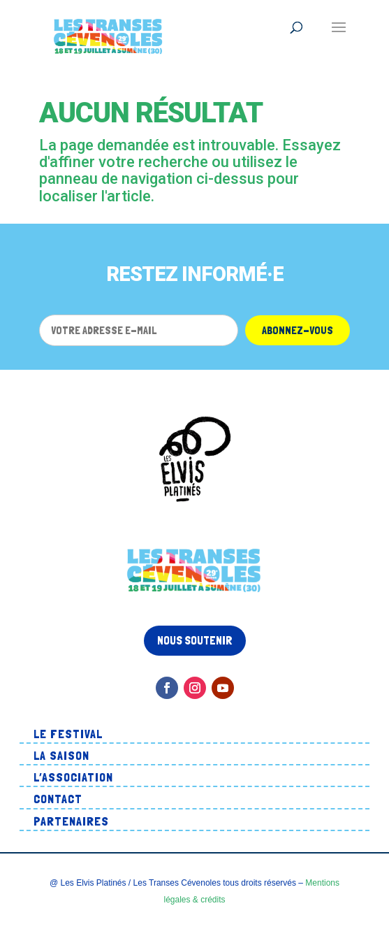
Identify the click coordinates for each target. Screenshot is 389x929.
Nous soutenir (195, 640)
